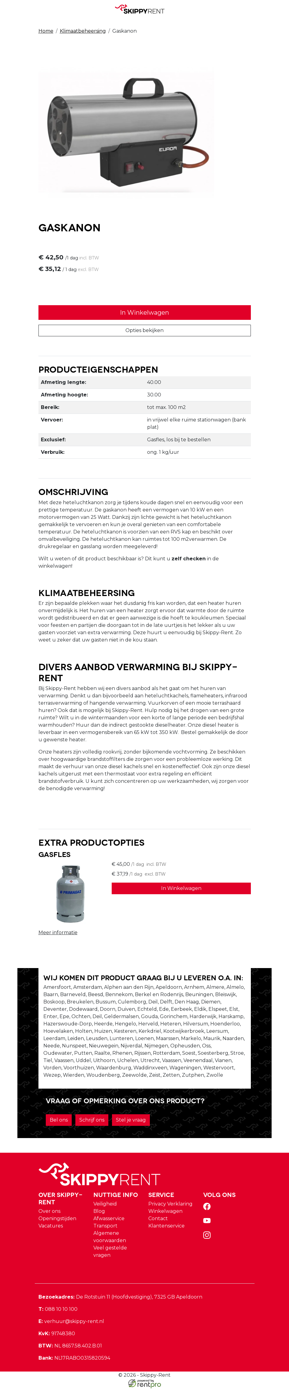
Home (45, 31)
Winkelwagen (165, 1222)
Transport (105, 1236)
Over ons (49, 1222)
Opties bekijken (144, 331)
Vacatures (50, 1236)
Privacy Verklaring (170, 1214)
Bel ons (59, 1130)
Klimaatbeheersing (83, 31)
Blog (99, 1222)
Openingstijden (57, 1229)
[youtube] (208, 1233)
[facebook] (208, 1219)
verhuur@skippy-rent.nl (71, 1332)
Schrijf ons (91, 1130)
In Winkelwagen (144, 313)
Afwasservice (109, 1229)
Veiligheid (105, 1214)
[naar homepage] (142, 8)
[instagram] (208, 1248)
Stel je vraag (131, 1130)
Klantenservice (166, 1236)
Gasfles (54, 856)
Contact (158, 1229)
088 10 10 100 (58, 1320)
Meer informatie (58, 934)
